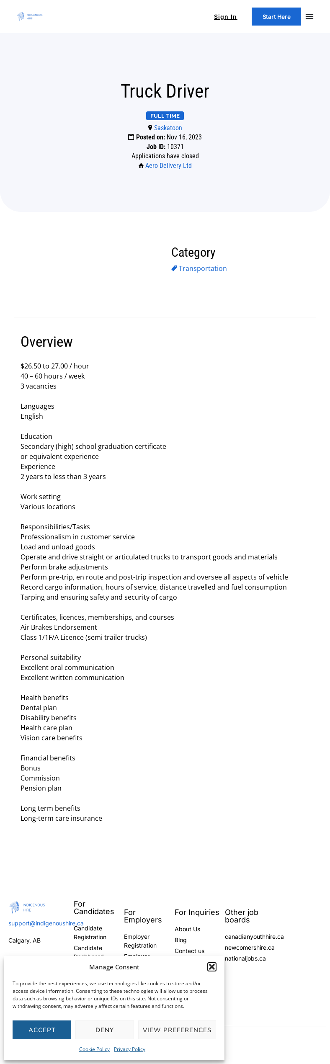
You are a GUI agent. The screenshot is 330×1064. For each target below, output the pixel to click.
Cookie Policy (94, 1049)
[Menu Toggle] (309, 17)
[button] (212, 967)
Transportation (203, 268)
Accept (42, 1030)
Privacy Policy (129, 1049)
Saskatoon (168, 128)
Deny (104, 1030)
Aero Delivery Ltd (168, 166)
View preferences (177, 1030)
